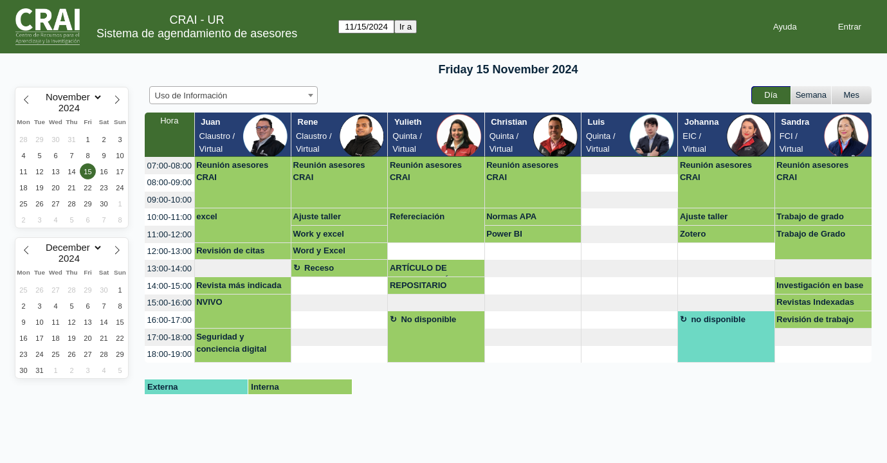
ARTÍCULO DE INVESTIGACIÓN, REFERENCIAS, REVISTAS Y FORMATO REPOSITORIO (436, 270)
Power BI (504, 234)
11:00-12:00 (169, 234)
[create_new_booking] (629, 165)
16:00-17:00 (169, 320)
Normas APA (511, 216)
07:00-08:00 (169, 165)
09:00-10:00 (169, 199)
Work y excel (318, 234)
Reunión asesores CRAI (232, 171)
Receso (319, 268)
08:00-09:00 (169, 182)
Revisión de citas (230, 250)
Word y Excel (319, 250)
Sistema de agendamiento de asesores (196, 33)
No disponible (428, 319)
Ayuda (785, 27)
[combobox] (233, 95)
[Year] (72, 108)
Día (770, 95)
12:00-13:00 (169, 251)
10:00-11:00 (169, 217)
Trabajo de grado (810, 216)
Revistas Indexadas (815, 302)
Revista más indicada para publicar (238, 287)
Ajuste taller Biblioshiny (317, 219)
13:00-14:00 (169, 268)
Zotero (693, 234)
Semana (811, 95)
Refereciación (417, 216)
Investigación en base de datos (819, 287)
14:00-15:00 (169, 286)
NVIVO (209, 302)
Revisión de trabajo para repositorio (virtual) (815, 321)
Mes (852, 95)
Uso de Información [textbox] (191, 95)
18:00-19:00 (169, 354)
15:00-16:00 (169, 302)
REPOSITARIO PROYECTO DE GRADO (420, 287)
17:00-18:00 (169, 337)
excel (206, 216)
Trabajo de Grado (810, 234)
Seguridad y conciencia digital (231, 343)
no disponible (718, 319)
